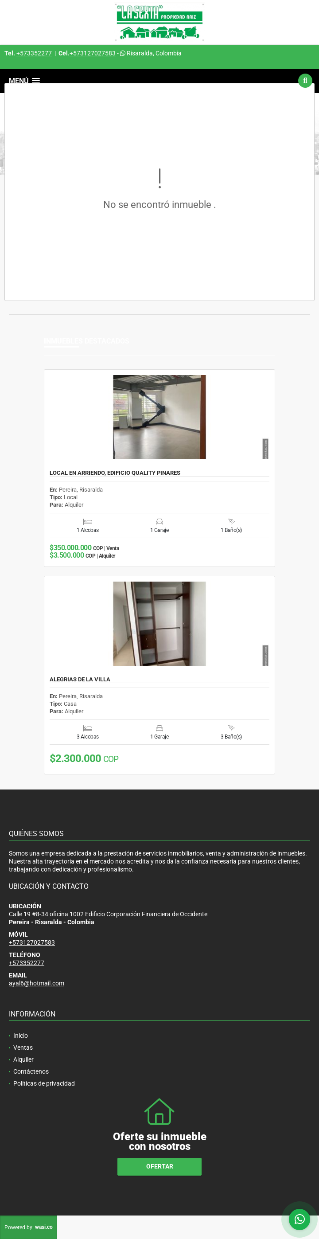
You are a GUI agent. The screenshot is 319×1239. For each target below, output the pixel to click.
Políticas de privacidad (44, 1083)
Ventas (23, 1047)
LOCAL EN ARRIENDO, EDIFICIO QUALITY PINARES (115, 473)
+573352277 (34, 53)
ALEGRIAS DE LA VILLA (80, 679)
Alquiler (23, 1059)
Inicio (20, 1035)
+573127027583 (93, 53)
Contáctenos (31, 1071)
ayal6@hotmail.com (36, 983)
